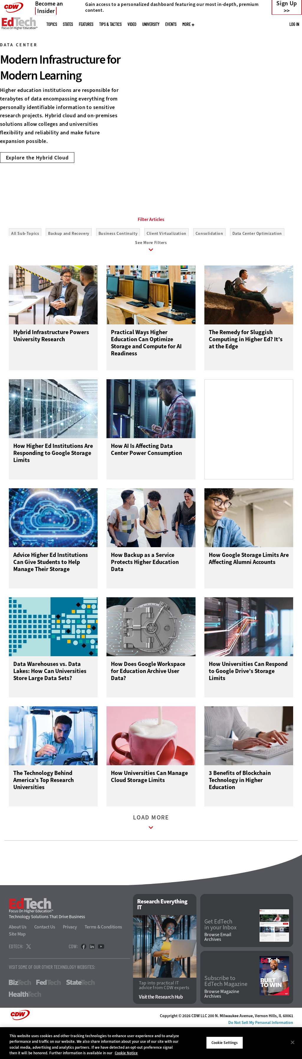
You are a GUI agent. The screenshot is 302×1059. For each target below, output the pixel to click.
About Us (18, 957)
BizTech (20, 1013)
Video (131, 24)
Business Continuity (118, 260)
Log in (294, 24)
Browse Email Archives (217, 967)
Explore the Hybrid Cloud (37, 157)
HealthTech (25, 1024)
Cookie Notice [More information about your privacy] (126, 1052)
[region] (151, 1043)
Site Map (17, 964)
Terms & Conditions (103, 957)
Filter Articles (151, 246)
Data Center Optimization (257, 260)
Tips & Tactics (110, 24)
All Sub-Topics (25, 260)
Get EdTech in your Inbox (220, 955)
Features (86, 24)
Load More (151, 854)
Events (170, 24)
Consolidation (209, 260)
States (68, 24)
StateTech (80, 1013)
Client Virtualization (166, 260)
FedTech (48, 1013)
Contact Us (44, 957)
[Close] (292, 1042)
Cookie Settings (224, 1042)
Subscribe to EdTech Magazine (225, 1012)
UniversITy (150, 24)
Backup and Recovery (68, 260)
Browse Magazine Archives (221, 1024)
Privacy (70, 957)
